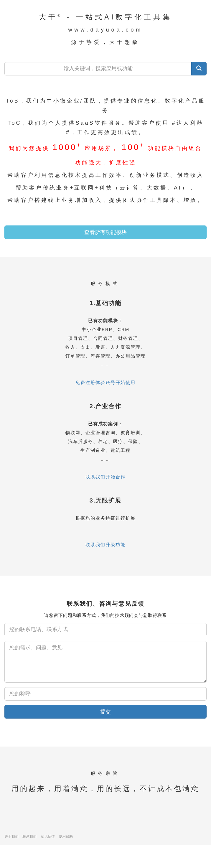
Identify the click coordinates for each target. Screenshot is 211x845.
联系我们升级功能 (105, 544)
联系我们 (29, 836)
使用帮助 (66, 836)
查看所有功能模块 (105, 232)
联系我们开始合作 (105, 476)
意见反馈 (48, 836)
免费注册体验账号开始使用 (105, 382)
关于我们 (11, 836)
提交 (105, 712)
